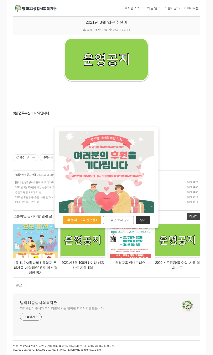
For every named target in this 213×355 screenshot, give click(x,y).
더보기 (193, 216)
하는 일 (154, 8)
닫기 (143, 220)
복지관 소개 (134, 8)
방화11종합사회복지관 (38, 303)
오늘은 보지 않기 (119, 220)
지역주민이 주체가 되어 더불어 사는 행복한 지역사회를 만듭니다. (62, 308)
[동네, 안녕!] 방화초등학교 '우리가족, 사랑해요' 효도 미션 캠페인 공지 (52, 182)
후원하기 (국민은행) (82, 220)
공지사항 (31, 174)
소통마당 (172, 8)
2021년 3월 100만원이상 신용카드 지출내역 (38, 187)
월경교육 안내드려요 (26, 192)
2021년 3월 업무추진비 (106, 22)
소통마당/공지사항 (97, 29)
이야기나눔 (191, 8)
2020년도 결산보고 (25, 202)
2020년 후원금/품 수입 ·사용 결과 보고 (35, 197)
